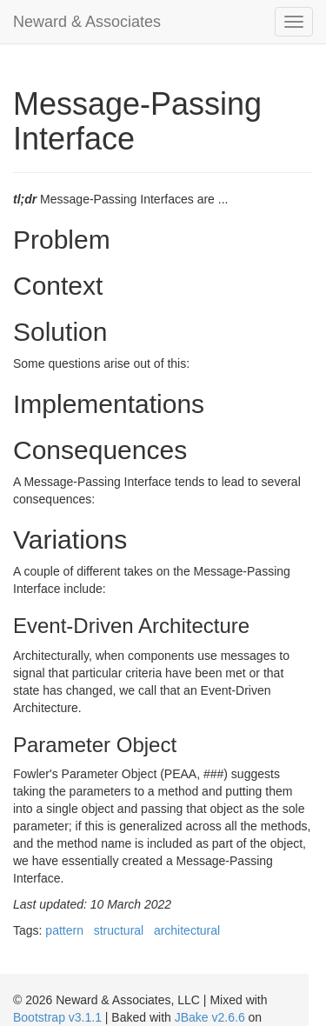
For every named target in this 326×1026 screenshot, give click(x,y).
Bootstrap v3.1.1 (57, 1017)
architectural (187, 930)
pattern (64, 930)
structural (119, 930)
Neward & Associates (87, 21)
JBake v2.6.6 (210, 1017)
